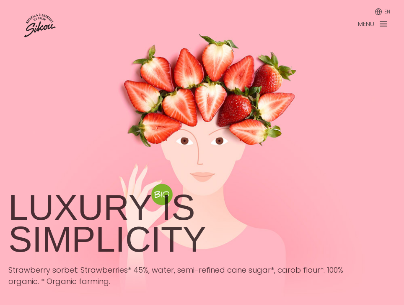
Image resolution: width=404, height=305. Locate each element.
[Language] (382, 11)
